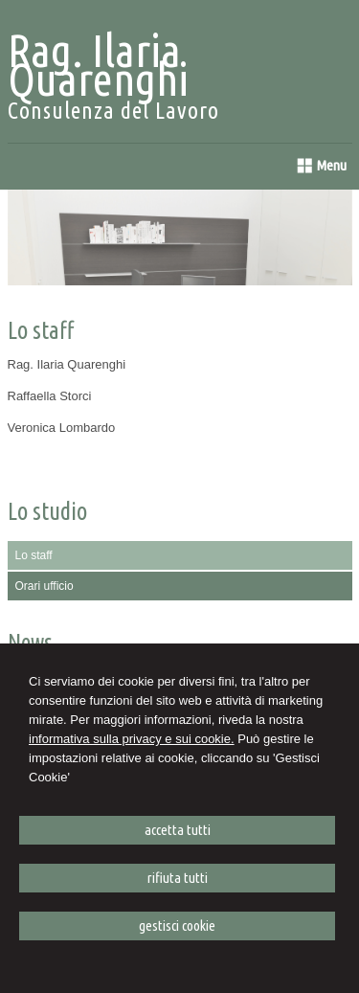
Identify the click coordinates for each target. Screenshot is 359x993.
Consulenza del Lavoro (113, 111)
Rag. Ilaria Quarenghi (98, 64)
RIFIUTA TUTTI (177, 877)
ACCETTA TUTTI (178, 830)
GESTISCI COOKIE (177, 925)
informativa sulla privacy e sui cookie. (132, 739)
